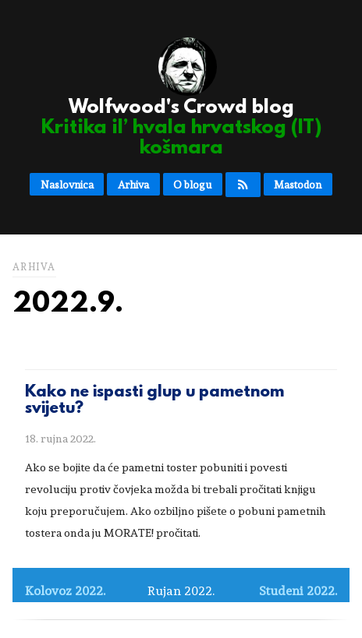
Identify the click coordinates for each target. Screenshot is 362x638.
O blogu (192, 184)
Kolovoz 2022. (65, 590)
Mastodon (297, 184)
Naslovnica (67, 184)
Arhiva (133, 184)
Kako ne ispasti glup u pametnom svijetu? (154, 401)
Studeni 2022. (298, 590)
